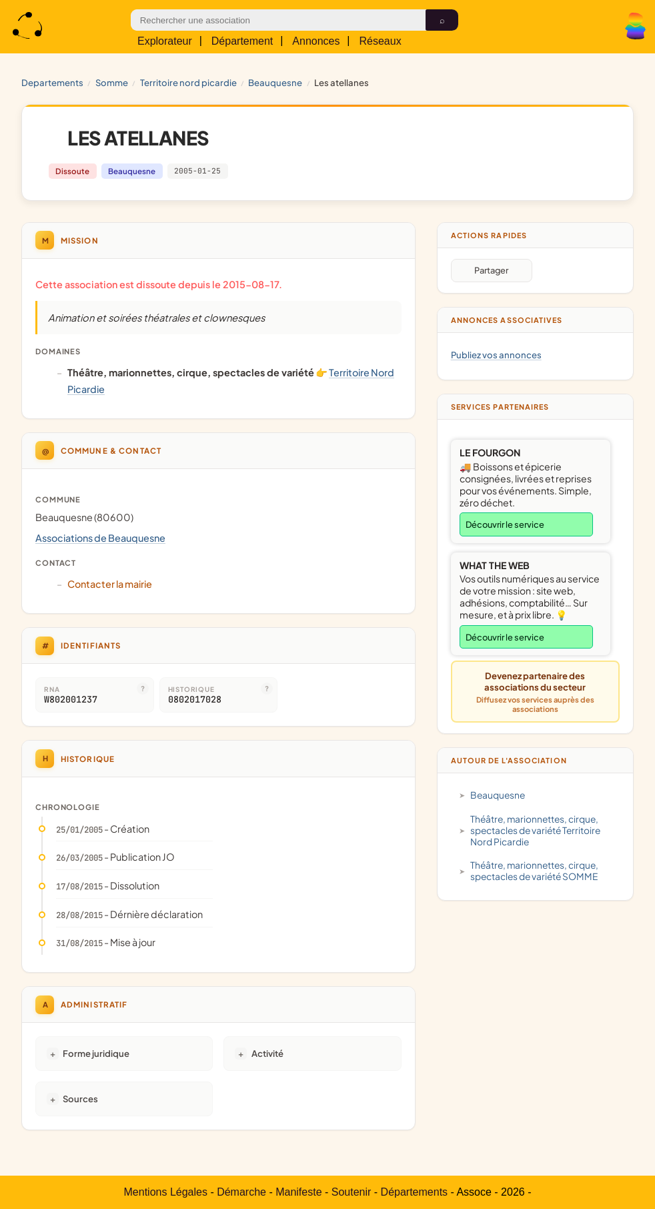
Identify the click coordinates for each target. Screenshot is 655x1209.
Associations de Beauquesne (100, 538)
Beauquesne (275, 82)
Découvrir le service (505, 524)
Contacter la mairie (109, 584)
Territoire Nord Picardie (188, 82)
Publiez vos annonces (496, 354)
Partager (491, 270)
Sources (80, 1098)
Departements (52, 82)
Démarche (241, 1192)
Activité (267, 1053)
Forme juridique (96, 1053)
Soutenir (352, 1192)
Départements (414, 1192)
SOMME (111, 82)
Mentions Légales (165, 1192)
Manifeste (298, 1192)
